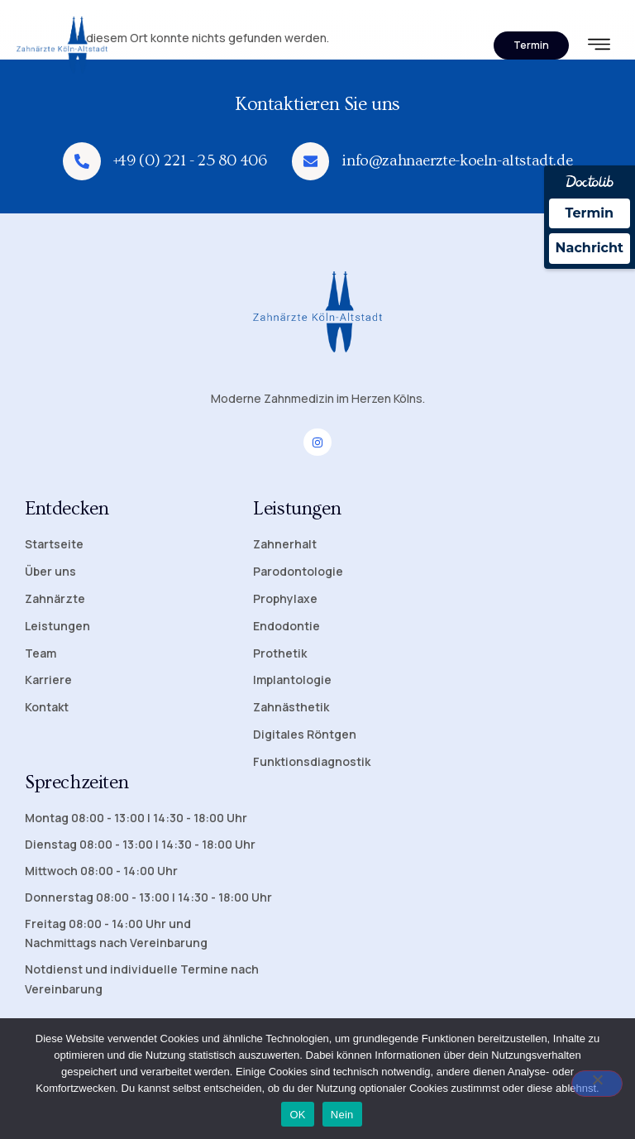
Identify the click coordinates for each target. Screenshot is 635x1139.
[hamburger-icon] (599, 46)
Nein (342, 1114)
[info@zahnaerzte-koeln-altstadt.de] (311, 161)
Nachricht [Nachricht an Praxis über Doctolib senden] (589, 248)
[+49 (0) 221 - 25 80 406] (82, 161)
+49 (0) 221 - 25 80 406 (190, 161)
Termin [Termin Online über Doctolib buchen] (590, 213)
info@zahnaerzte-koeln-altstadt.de (457, 161)
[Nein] (597, 1083)
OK (297, 1114)
